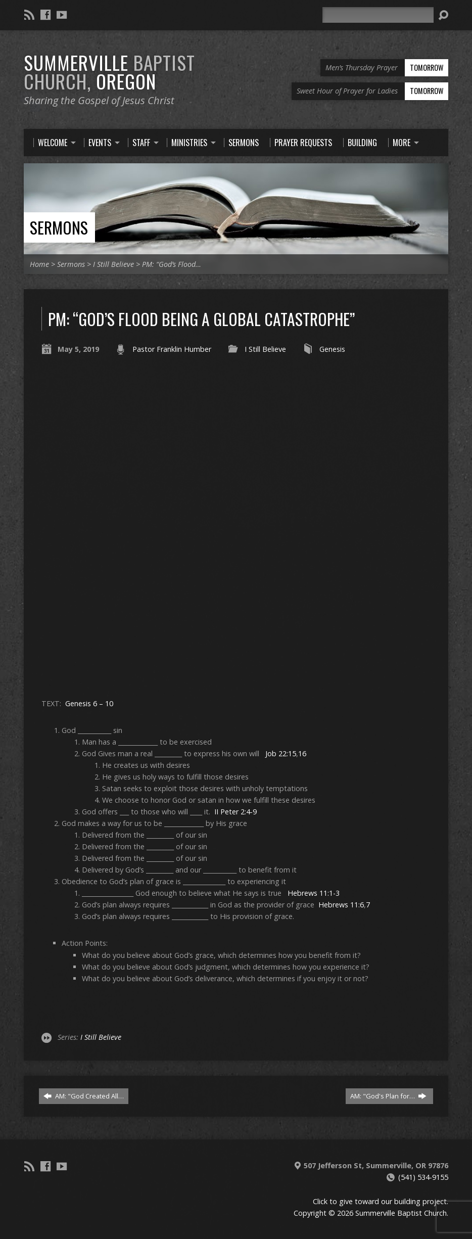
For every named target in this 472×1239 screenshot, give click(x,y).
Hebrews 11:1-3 (314, 893)
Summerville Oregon (109, 71)
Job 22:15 (280, 753)
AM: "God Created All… (83, 1095)
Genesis (332, 349)
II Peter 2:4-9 (235, 811)
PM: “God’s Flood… (171, 264)
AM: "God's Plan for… (388, 1095)
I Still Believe (113, 264)
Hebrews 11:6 (341, 904)
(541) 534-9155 (423, 1177)
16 (302, 753)
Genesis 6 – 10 (89, 703)
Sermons (59, 227)
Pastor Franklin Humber (171, 349)
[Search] (378, 15)
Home (39, 264)
